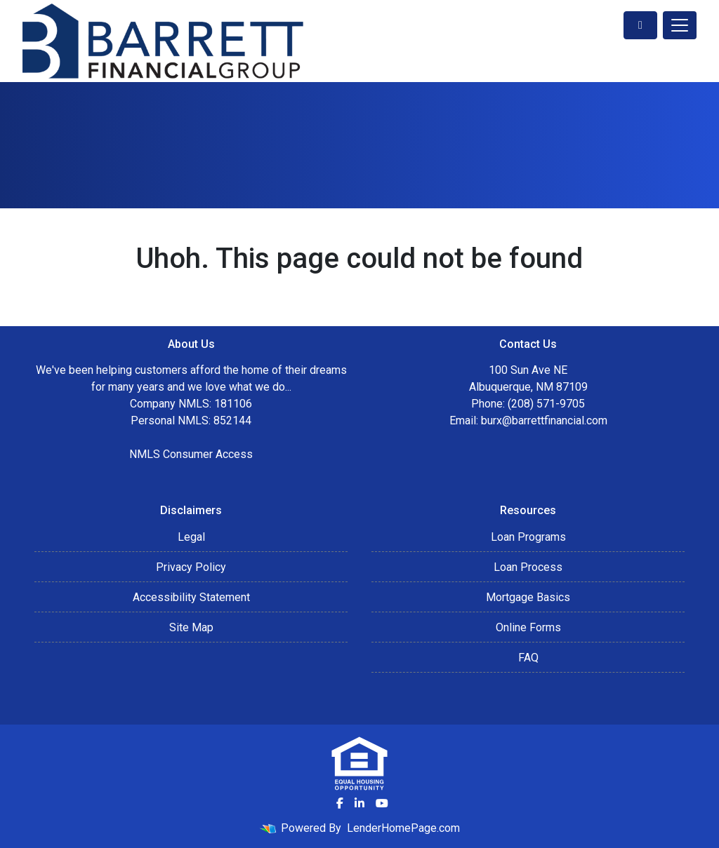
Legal (191, 537)
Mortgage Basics (528, 597)
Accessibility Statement (191, 597)
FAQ (528, 657)
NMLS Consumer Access (191, 454)
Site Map (191, 627)
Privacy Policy (191, 567)
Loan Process (528, 567)
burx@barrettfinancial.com (544, 420)
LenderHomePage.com (403, 828)
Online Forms (528, 627)
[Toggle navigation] (680, 25)
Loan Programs (528, 537)
